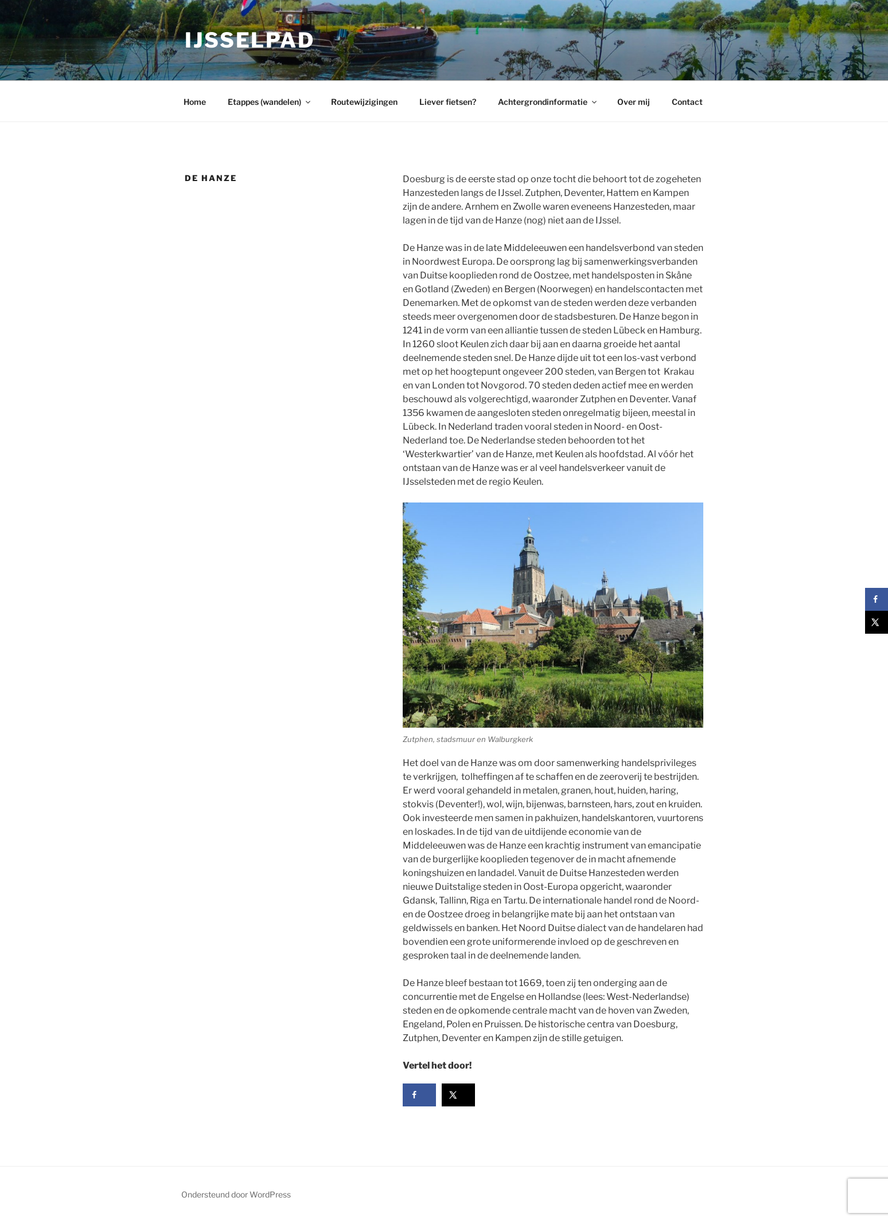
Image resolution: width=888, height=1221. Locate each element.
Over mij (633, 102)
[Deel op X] (458, 1094)
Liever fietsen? (447, 102)
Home (195, 102)
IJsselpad (250, 40)
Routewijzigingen (364, 102)
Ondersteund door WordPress (236, 1194)
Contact (687, 102)
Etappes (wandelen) (270, 102)
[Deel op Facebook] (419, 1094)
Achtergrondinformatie (548, 102)
